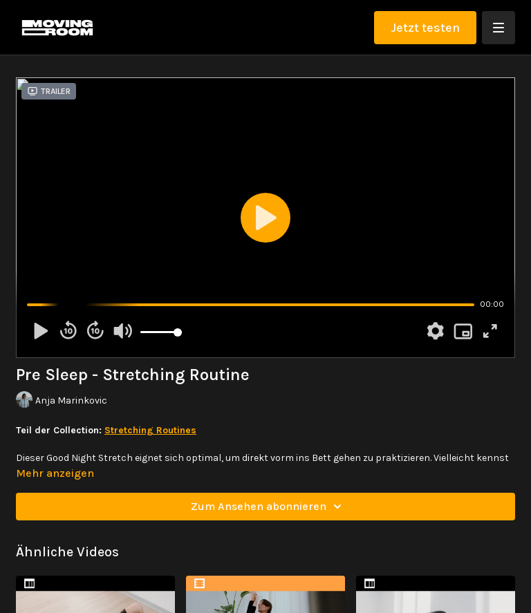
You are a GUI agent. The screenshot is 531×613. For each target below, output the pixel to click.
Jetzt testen (425, 27)
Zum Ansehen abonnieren (268, 506)
